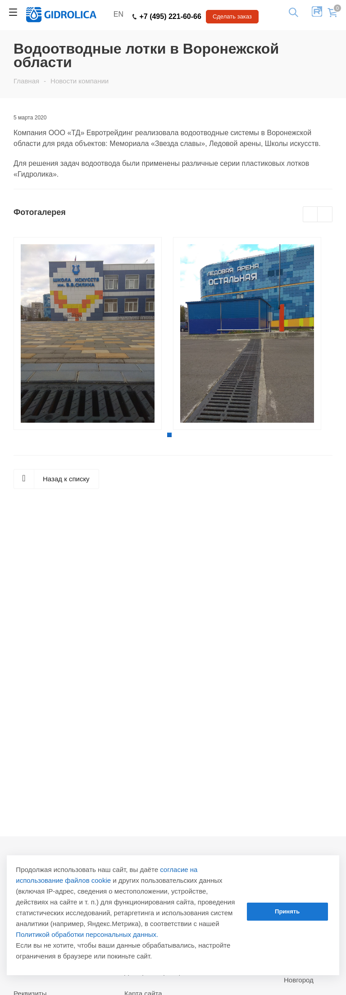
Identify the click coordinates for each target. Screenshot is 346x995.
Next (325, 215)
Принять (287, 911)
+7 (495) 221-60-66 (166, 16)
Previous (310, 215)
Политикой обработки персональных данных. (87, 934)
